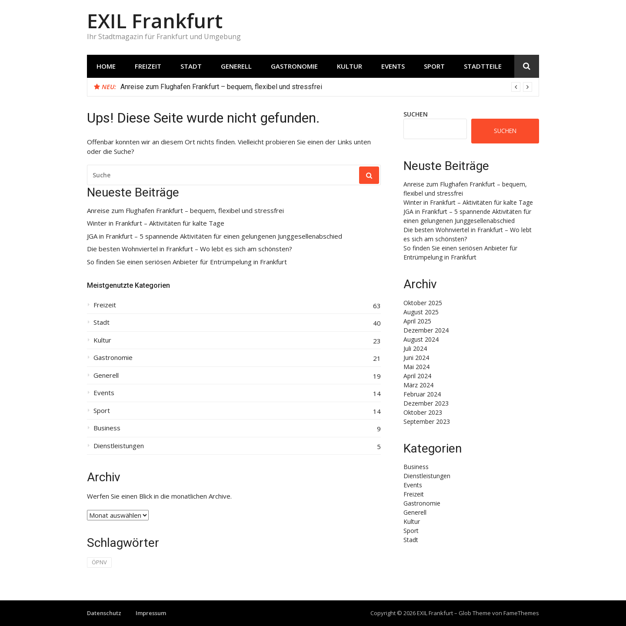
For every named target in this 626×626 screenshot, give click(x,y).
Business (106, 428)
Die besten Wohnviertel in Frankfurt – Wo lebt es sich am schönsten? (189, 249)
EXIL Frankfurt (155, 20)
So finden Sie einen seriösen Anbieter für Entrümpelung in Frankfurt (187, 262)
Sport (434, 66)
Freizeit (148, 66)
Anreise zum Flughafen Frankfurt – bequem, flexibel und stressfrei (221, 87)
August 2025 (421, 312)
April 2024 (417, 376)
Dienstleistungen (118, 446)
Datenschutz (104, 613)
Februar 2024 (422, 394)
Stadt (191, 66)
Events (393, 66)
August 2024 (421, 339)
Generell (236, 66)
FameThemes (521, 613)
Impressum (151, 613)
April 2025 (417, 321)
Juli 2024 (415, 348)
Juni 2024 (416, 357)
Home (106, 66)
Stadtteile (483, 66)
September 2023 (426, 421)
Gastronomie (294, 66)
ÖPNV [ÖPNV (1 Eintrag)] (99, 562)
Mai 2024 (416, 367)
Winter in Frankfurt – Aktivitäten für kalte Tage (155, 223)
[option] (326, 87)
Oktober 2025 (422, 303)
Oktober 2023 (422, 412)
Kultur (349, 66)
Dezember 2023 (426, 403)
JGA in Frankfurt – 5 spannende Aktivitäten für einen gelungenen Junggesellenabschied (214, 236)
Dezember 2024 (426, 330)
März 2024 (418, 385)
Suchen (415, 114)
